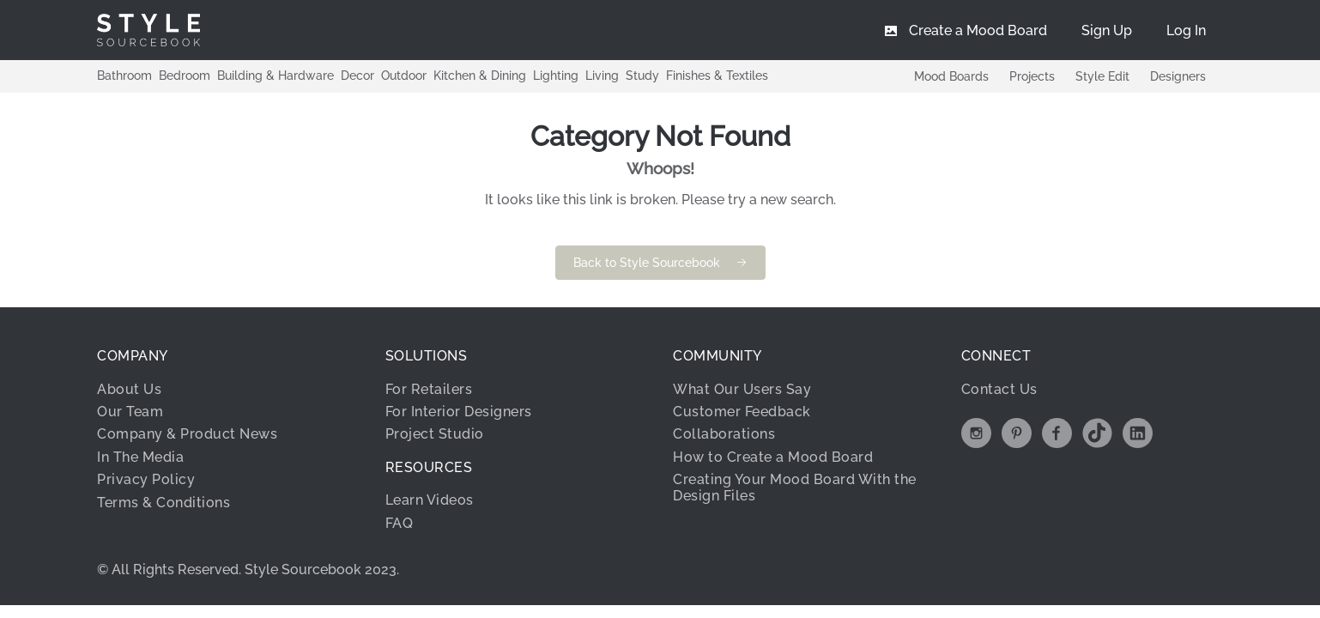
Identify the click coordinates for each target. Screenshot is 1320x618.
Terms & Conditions (163, 502)
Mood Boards (951, 76)
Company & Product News (187, 434)
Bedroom (184, 75)
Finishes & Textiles (717, 75)
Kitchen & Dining (479, 75)
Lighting (555, 75)
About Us (129, 389)
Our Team (130, 411)
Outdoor (404, 75)
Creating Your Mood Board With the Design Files (795, 487)
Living (602, 75)
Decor (357, 75)
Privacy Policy (146, 479)
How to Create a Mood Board (773, 457)
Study (642, 75)
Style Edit (1102, 76)
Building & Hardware (275, 75)
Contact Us (999, 389)
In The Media (140, 457)
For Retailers (429, 389)
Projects (1032, 76)
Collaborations (724, 434)
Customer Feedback (742, 411)
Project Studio (434, 434)
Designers (1178, 76)
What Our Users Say (742, 389)
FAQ (399, 523)
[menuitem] (1186, 30)
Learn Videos (429, 500)
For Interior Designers (458, 411)
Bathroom (124, 75)
